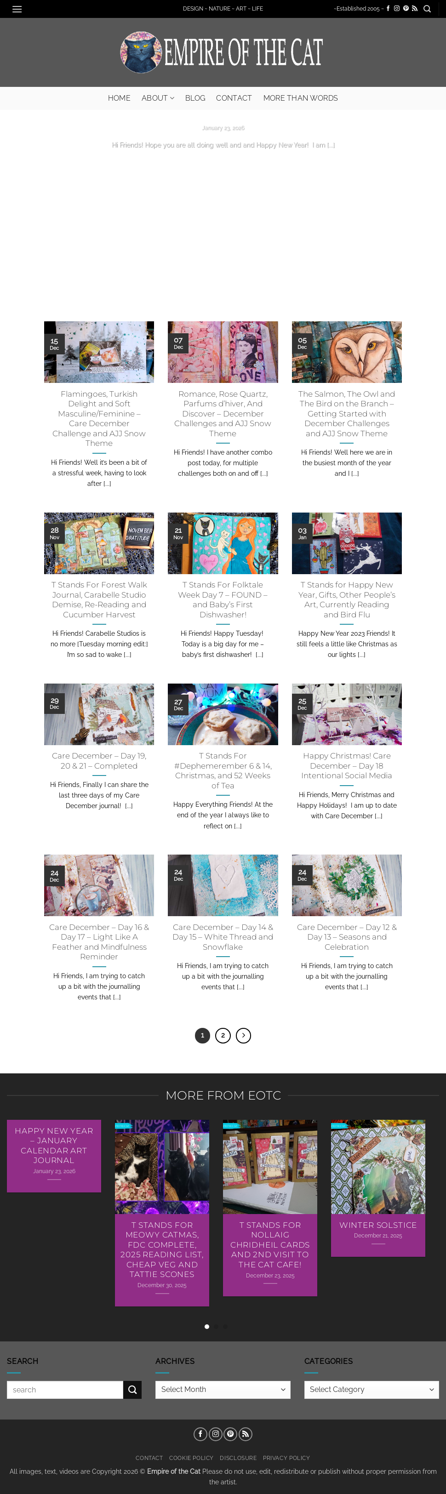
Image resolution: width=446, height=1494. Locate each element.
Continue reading (223, 162)
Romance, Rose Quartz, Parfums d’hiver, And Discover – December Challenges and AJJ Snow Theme (222, 413)
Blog (195, 98)
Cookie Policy (191, 1457)
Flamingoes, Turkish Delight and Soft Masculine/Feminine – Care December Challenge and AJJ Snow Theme (99, 418)
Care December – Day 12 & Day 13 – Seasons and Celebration (347, 937)
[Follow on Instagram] (397, 9)
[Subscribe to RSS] (414, 9)
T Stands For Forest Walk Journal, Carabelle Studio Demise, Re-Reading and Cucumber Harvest (99, 599)
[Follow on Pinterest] (406, 9)
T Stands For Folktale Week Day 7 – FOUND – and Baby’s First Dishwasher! (223, 599)
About (158, 98)
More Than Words (300, 98)
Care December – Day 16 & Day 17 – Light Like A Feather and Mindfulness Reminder (99, 942)
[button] (17, 9)
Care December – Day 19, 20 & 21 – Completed (99, 760)
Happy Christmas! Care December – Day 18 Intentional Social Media (346, 765)
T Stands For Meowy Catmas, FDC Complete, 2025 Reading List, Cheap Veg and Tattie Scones (162, 1249)
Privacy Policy (286, 1457)
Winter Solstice (378, 1225)
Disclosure (238, 1457)
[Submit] (132, 1390)
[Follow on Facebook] (388, 9)
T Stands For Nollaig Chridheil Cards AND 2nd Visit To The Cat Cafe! (270, 1244)
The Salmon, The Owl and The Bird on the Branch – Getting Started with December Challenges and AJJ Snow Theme (346, 413)
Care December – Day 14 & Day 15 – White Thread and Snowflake (222, 937)
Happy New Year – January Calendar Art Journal (54, 1145)
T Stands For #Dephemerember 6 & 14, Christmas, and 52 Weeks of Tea (223, 770)
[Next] (244, 1036)
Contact (234, 98)
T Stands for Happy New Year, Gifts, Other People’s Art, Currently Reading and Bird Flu (346, 599)
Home (119, 98)
